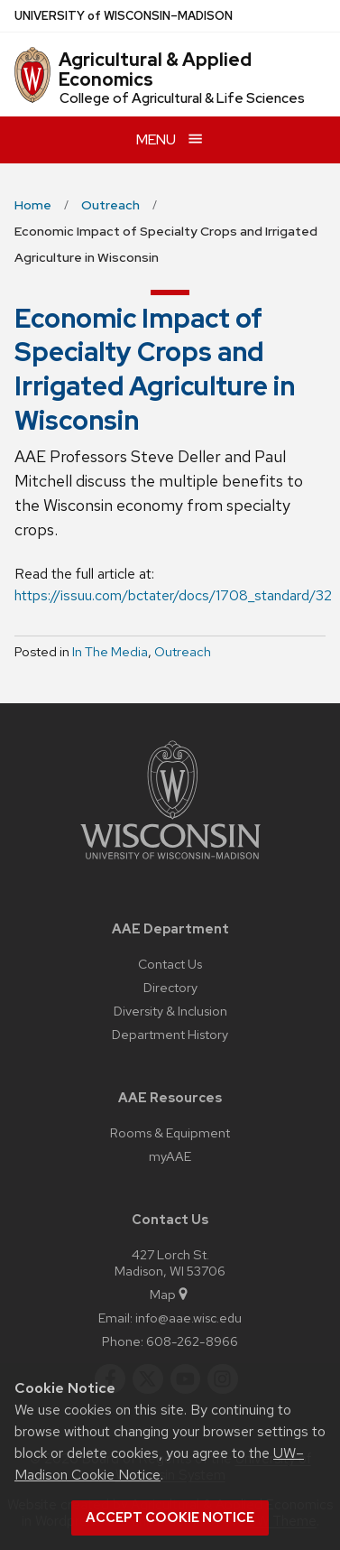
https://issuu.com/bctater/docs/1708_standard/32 (173, 595)
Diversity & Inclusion (170, 1010)
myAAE (170, 1156)
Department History (170, 1034)
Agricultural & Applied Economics (155, 69)
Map (170, 1294)
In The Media (110, 652)
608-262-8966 (192, 1341)
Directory (170, 987)
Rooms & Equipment (170, 1132)
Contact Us (170, 963)
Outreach (182, 652)
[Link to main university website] (170, 862)
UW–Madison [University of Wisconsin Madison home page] (123, 15)
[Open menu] (170, 139)
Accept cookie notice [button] (170, 1517)
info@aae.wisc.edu (188, 1317)
